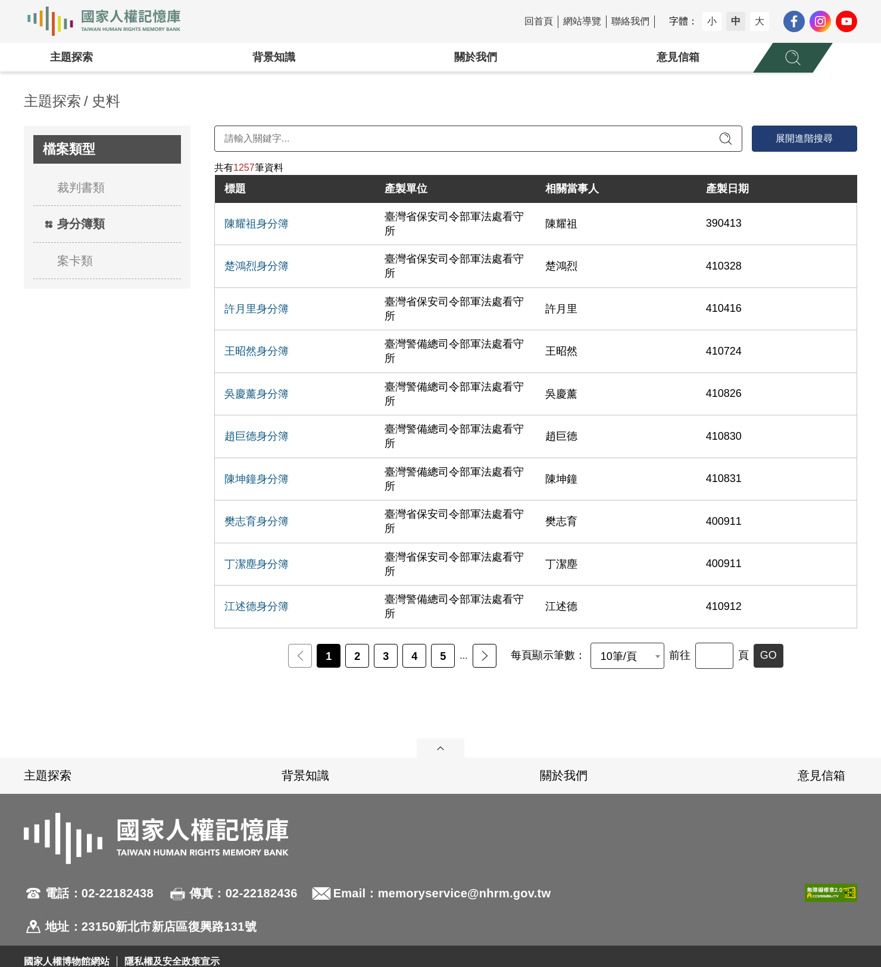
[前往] (714, 656)
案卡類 (75, 260)
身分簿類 (81, 223)
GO (768, 655)
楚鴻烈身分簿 (256, 266)
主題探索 (71, 57)
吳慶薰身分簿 (256, 394)
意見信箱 (678, 57)
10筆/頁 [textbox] (619, 656)
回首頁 (538, 21)
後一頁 (484, 656)
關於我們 (475, 57)
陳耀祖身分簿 (256, 224)
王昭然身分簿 (256, 351)
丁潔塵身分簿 (256, 564)
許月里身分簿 (256, 309)
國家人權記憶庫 (111, 21)
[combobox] (627, 656)
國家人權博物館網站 (67, 961)
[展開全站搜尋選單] (793, 58)
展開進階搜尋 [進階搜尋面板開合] (804, 138)
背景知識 (273, 57)
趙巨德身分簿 (256, 436)
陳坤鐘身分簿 (256, 479)
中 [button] (736, 21)
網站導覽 (582, 21)
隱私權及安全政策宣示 (172, 961)
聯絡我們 (630, 21)
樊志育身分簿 (256, 521)
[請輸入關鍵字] (478, 139)
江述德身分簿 (256, 606)
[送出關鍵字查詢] (725, 139)
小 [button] (712, 21)
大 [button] (759, 21)
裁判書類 (81, 187)
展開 (440, 748)
